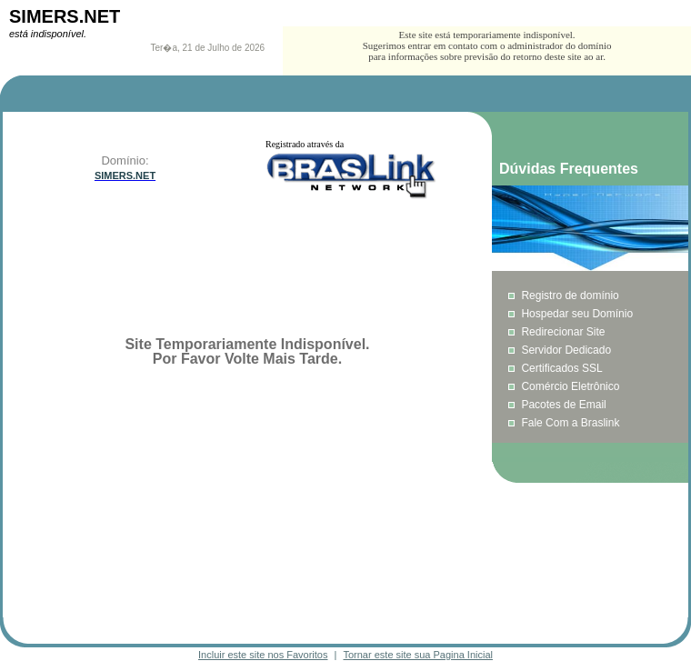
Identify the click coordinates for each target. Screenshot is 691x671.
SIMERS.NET (64, 16)
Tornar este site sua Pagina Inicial (417, 654)
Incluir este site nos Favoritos (262, 654)
